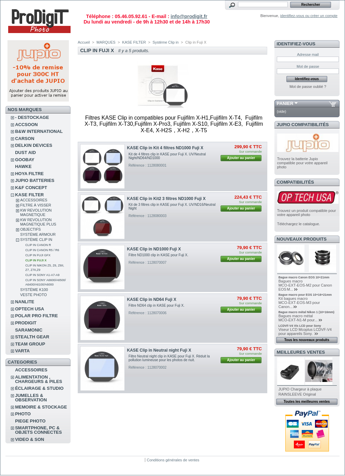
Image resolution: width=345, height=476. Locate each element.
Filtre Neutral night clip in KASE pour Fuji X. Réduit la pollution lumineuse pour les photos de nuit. (169, 358)
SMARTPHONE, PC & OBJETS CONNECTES (38, 430)
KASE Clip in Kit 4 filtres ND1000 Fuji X (165, 147)
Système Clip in (36, 239)
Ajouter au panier (241, 158)
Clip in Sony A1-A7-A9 (42, 275)
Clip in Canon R (38, 245)
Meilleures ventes (301, 352)
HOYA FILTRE (29, 173)
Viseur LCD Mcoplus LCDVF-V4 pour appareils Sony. (305, 331)
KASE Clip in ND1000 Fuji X (154, 249)
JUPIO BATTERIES (34, 180)
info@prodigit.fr (188, 16)
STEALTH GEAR (32, 336)
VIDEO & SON (29, 439)
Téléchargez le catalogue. (298, 224)
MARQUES (106, 42)
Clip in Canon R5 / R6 (42, 250)
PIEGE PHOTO (30, 421)
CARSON (24, 138)
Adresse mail (308, 54)
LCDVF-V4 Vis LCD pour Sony (300, 325)
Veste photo (33, 295)
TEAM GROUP (30, 344)
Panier (285, 103)
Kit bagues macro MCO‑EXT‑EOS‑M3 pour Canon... (299, 302)
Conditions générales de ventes (173, 460)
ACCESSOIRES (31, 369)
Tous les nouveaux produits (306, 340)
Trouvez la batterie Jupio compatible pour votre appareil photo (302, 163)
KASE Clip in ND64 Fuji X (151, 299)
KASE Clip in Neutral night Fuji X (159, 350)
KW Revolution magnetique (35, 212)
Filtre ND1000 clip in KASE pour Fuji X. (158, 255)
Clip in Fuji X (35, 260)
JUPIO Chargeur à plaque (300, 389)
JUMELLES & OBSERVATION (31, 397)
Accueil (84, 42)
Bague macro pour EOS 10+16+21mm (305, 294)
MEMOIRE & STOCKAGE (41, 407)
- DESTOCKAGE (32, 117)
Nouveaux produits (302, 239)
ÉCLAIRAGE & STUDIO (39, 388)
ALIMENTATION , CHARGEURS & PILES (38, 379)
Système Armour (38, 234)
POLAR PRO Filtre (36, 315)
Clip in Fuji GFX (37, 255)
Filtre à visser (35, 205)
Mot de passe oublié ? (307, 87)
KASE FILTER (29, 194)
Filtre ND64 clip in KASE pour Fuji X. (156, 305)
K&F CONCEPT (31, 187)
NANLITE (24, 301)
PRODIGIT (25, 322)
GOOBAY (24, 159)
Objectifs (30, 229)
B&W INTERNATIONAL (39, 131)
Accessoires (33, 200)
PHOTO (23, 413)
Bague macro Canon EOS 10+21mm (304, 277)
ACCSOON (26, 124)
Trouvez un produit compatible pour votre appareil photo (306, 213)
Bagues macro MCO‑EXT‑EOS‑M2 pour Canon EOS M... (305, 285)
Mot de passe (308, 66)
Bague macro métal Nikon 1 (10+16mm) (306, 312)
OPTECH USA (29, 308)
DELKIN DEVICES (33, 145)
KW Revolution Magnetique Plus (38, 222)
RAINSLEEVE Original (297, 394)
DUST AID (25, 152)
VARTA (22, 350)
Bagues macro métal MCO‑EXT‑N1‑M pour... (298, 318)
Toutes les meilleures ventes (307, 401)
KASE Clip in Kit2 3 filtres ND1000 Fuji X (166, 198)
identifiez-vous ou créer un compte (309, 16)
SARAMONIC (28, 330)
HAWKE (23, 166)
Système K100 (34, 290)
